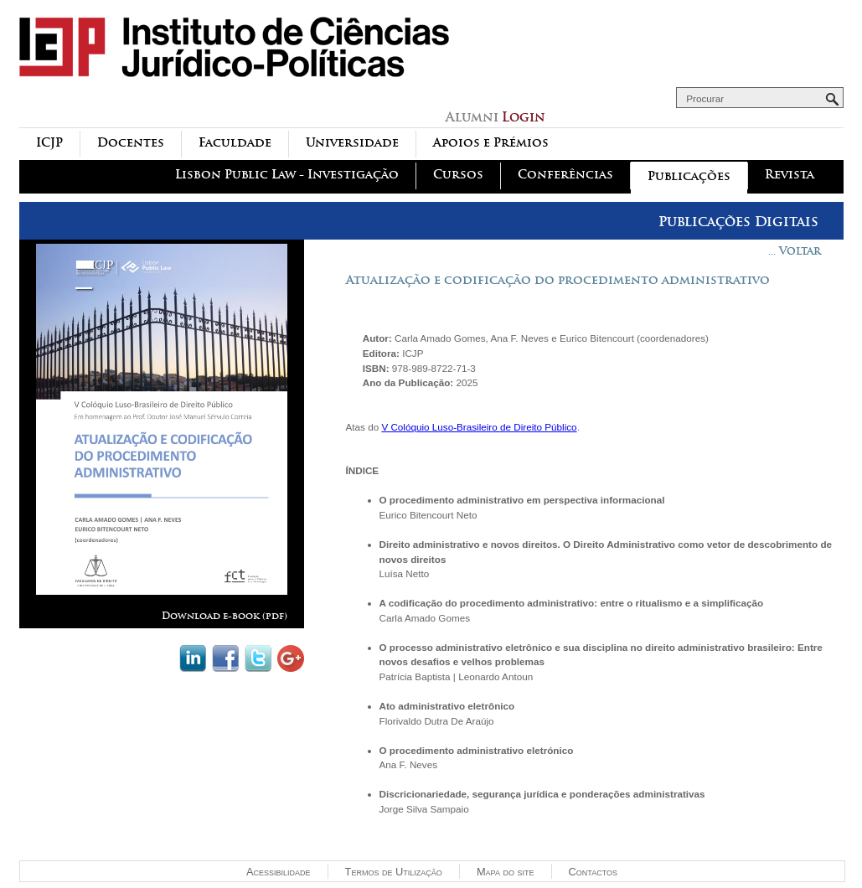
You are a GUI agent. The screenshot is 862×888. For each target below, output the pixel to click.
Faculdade (235, 143)
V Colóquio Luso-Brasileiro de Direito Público (478, 426)
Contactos (593, 871)
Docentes (130, 143)
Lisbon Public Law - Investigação (287, 175)
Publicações (689, 176)
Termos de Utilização (393, 871)
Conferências (565, 175)
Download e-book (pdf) (224, 616)
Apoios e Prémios (491, 143)
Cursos (458, 175)
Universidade (352, 143)
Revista (789, 175)
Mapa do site (505, 871)
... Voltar (794, 251)
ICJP (49, 143)
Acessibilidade (278, 871)
